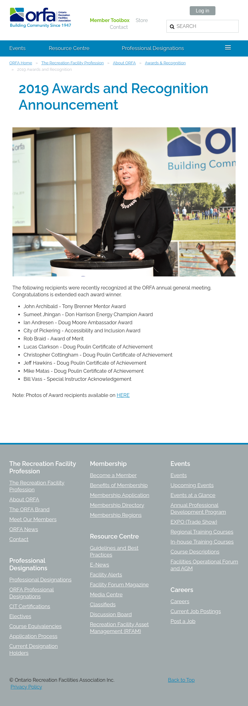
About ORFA (124, 63)
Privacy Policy (26, 687)
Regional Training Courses (201, 532)
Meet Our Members (32, 519)
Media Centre (106, 594)
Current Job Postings (195, 611)
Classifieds (103, 604)
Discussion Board (111, 614)
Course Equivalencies (35, 626)
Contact (119, 27)
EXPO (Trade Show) (193, 522)
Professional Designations (40, 579)
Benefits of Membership (119, 485)
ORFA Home (20, 63)
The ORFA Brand (29, 509)
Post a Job (183, 621)
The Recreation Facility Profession (72, 63)
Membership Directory (117, 505)
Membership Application (119, 495)
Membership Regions (116, 515)
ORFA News (23, 529)
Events (178, 475)
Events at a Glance (192, 495)
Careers (179, 601)
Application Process (33, 636)
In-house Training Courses (202, 542)
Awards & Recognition (165, 63)
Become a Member (113, 475)
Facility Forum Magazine (119, 584)
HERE (123, 395)
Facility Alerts (106, 575)
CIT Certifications (29, 606)
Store (142, 20)
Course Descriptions (194, 552)
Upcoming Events (192, 485)
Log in (203, 10)
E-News (99, 565)
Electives (20, 616)
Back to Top (181, 680)
